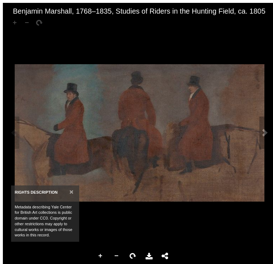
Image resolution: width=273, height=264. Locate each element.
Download (149, 256)
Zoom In (100, 256)
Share (165, 256)
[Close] (71, 192)
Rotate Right (133, 256)
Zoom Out (116, 256)
